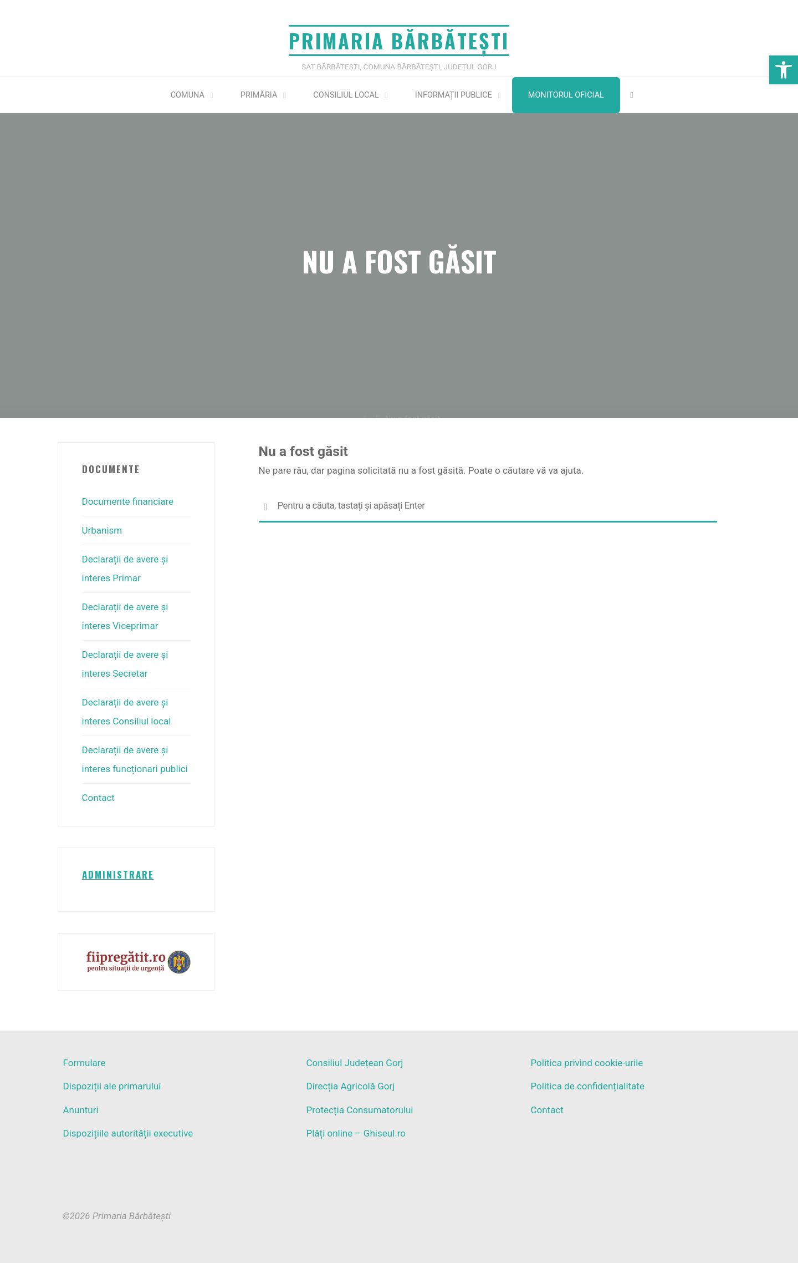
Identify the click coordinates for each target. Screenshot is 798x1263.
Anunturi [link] (81, 1109)
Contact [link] (98, 797)
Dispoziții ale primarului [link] (112, 1086)
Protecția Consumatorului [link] (359, 1109)
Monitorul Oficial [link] (566, 95)
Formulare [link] (84, 1062)
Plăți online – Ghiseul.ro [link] (356, 1133)
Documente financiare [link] (128, 501)
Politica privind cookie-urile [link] (586, 1062)
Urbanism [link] (102, 530)
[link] (783, 69)
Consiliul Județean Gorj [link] (354, 1062)
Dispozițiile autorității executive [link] (128, 1133)
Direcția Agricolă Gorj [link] (350, 1086)
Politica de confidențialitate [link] (587, 1086)
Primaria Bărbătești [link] (399, 40)
